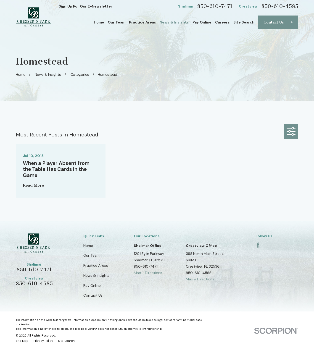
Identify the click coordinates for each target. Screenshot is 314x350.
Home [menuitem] (99, 22)
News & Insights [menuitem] (174, 22)
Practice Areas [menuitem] (142, 22)
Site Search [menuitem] (243, 22)
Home (88, 245)
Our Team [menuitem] (116, 22)
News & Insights (96, 275)
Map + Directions (148, 272)
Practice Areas (95, 265)
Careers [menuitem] (222, 22)
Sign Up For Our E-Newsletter (85, 6)
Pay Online (92, 285)
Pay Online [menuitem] (202, 22)
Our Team (91, 255)
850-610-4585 (279, 6)
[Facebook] (258, 245)
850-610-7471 (214, 6)
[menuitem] (22, 340)
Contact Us (278, 22)
